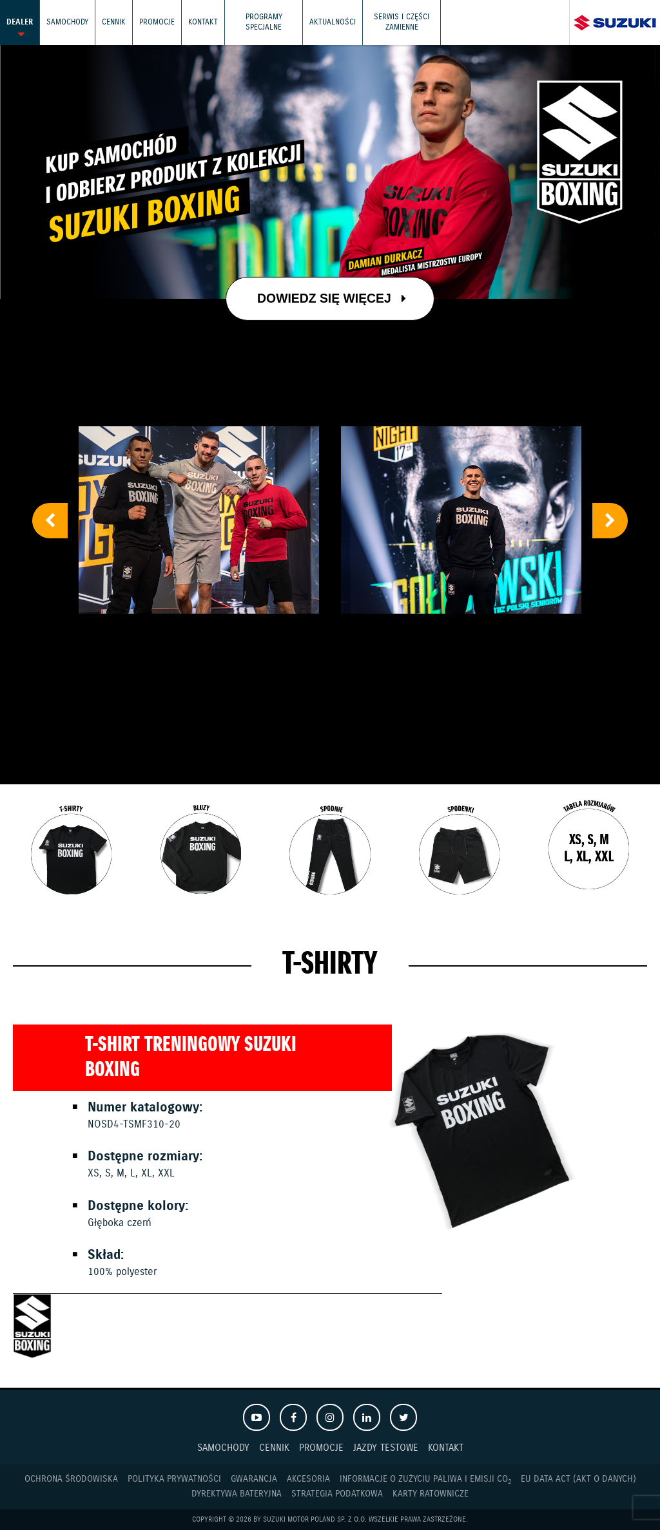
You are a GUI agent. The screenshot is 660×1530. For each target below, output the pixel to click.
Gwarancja (254, 1479)
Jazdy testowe (385, 1448)
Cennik (114, 22)
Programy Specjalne (264, 22)
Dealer (19, 22)
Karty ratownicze (431, 1494)
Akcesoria (308, 1479)
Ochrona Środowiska (71, 1479)
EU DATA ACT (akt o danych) (578, 1479)
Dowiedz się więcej (331, 298)
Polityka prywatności (174, 1479)
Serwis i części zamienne (401, 22)
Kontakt (203, 22)
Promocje (157, 22)
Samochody (67, 22)
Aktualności (332, 22)
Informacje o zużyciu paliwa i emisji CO (425, 1479)
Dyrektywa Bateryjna (236, 1494)
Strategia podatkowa (337, 1494)
